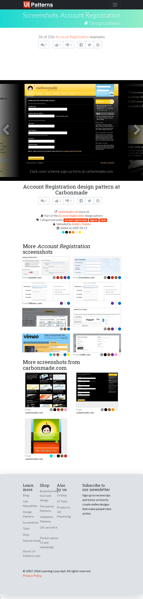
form (103, 220)
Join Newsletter (30, 503)
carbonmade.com (68, 211)
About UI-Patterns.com (31, 553)
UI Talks (62, 501)
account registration (76, 220)
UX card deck (48, 527)
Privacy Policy (32, 575)
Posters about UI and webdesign (49, 542)
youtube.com (35, 277)
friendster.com (86, 277)
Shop (26, 534)
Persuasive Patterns (47, 508)
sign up (93, 220)
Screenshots (31, 522)
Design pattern (104, 23)
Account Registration (90, 15)
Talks (26, 528)
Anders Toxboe (81, 224)
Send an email (31, 540)
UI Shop (62, 495)
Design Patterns (28, 514)
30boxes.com (35, 303)
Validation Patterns (46, 519)
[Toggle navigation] (115, 5)
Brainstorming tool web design (49, 495)
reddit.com (84, 354)
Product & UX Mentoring (64, 511)
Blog (26, 495)
